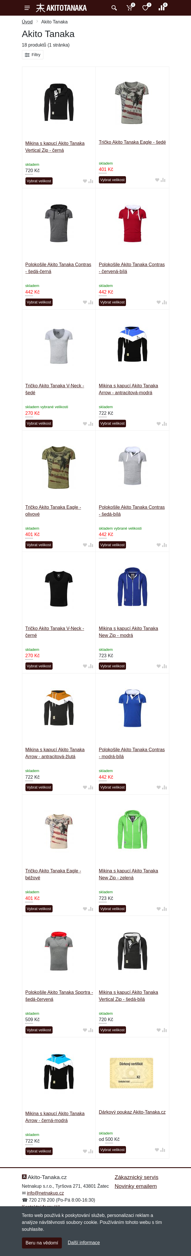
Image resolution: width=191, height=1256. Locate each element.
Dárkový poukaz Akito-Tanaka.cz (132, 1112)
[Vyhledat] (113, 8)
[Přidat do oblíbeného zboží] (85, 181)
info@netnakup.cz (45, 1193)
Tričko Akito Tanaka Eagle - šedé (132, 142)
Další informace (84, 1242)
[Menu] (27, 8)
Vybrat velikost (39, 181)
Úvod (27, 21)
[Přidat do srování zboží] (91, 181)
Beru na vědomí (42, 1242)
